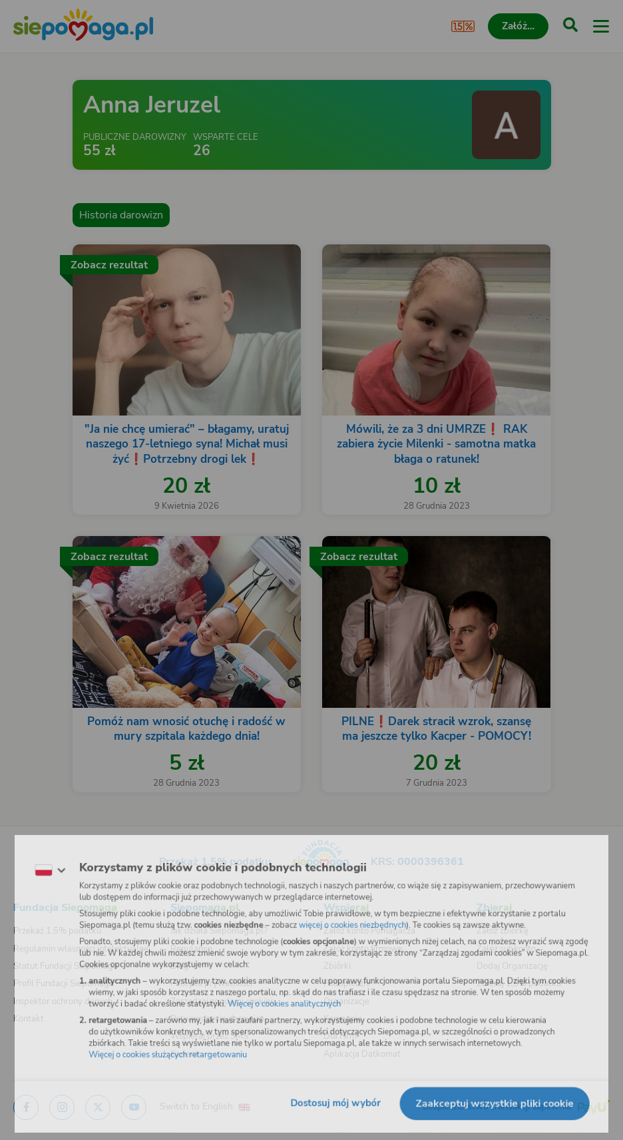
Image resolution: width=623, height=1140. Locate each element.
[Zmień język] (37, 865)
